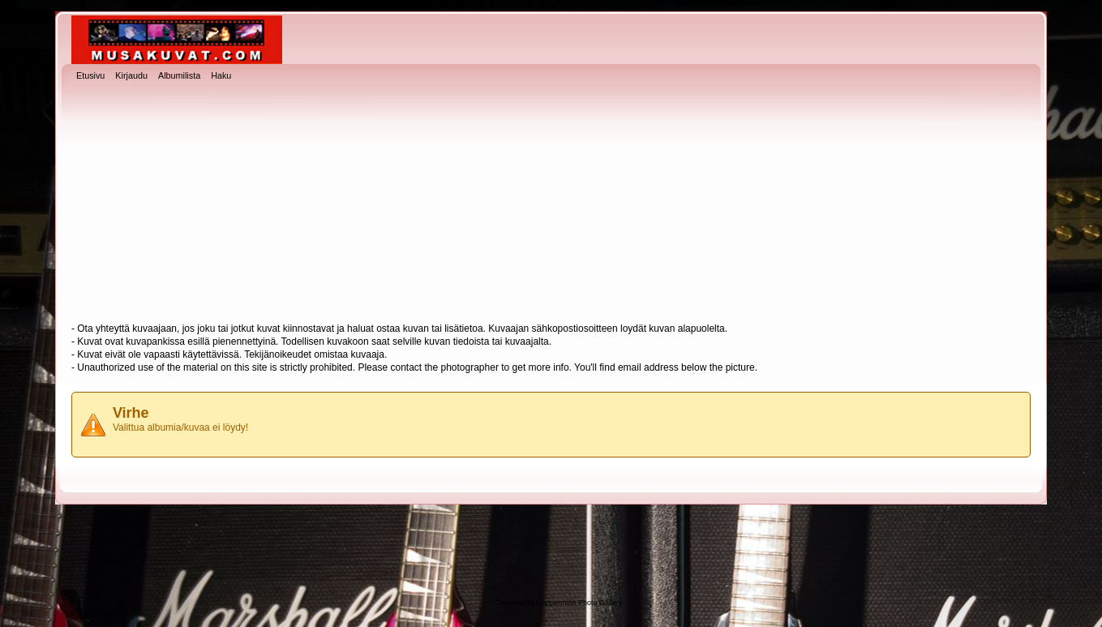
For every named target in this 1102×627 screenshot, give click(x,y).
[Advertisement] (551, 203)
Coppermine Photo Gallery (579, 603)
